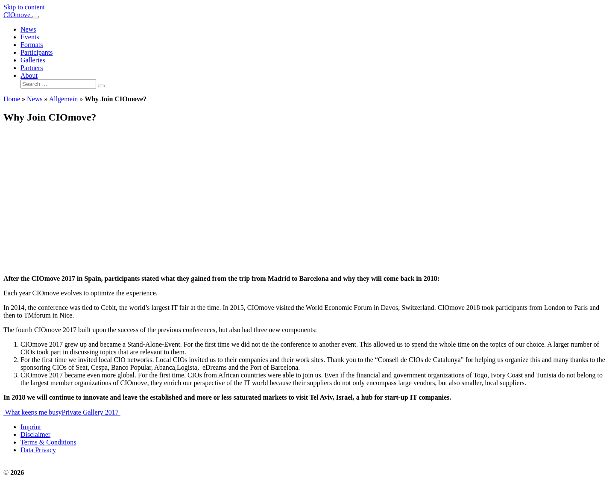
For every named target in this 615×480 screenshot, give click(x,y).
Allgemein (63, 99)
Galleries (32, 60)
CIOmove (17, 14)
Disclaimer (35, 434)
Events (29, 37)
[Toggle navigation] (35, 17)
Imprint (30, 426)
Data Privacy (38, 449)
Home (11, 99)
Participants (36, 52)
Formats (31, 44)
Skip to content (24, 7)
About (29, 75)
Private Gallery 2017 (91, 412)
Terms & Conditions (48, 442)
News (28, 29)
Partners (31, 67)
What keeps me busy (32, 412)
